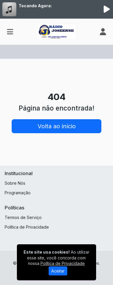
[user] (103, 31)
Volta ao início (57, 126)
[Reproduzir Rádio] (107, 9)
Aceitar (58, 270)
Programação (18, 192)
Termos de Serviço (23, 217)
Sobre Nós (15, 183)
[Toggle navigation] (10, 31)
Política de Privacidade (27, 227)
